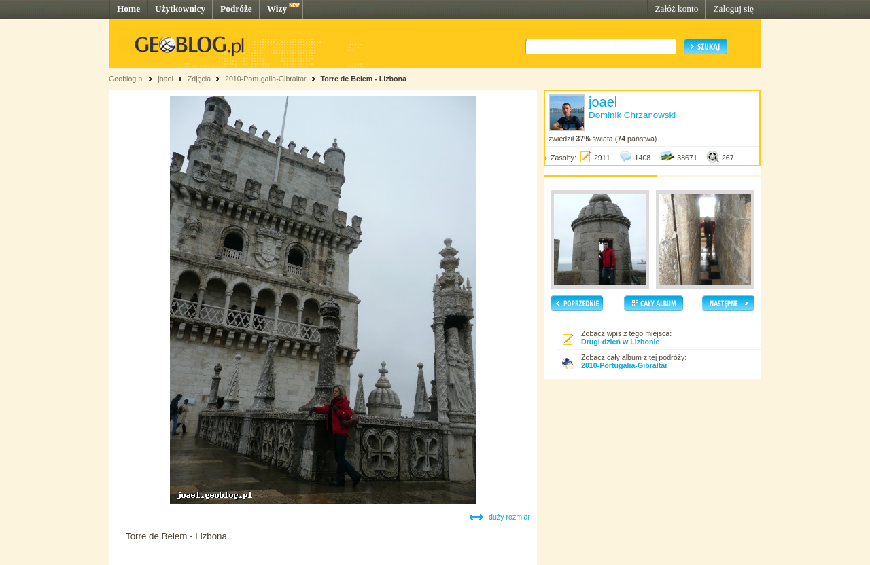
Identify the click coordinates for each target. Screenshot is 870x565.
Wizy (277, 8)
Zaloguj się (733, 8)
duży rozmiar (509, 517)
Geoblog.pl (126, 79)
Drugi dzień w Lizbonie (620, 342)
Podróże (236, 8)
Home (128, 8)
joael (165, 79)
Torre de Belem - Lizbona (363, 79)
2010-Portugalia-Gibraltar (266, 79)
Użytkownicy (180, 8)
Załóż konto (676, 8)
